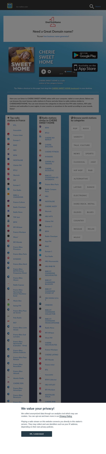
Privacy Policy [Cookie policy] (66, 416)
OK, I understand (37, 434)
